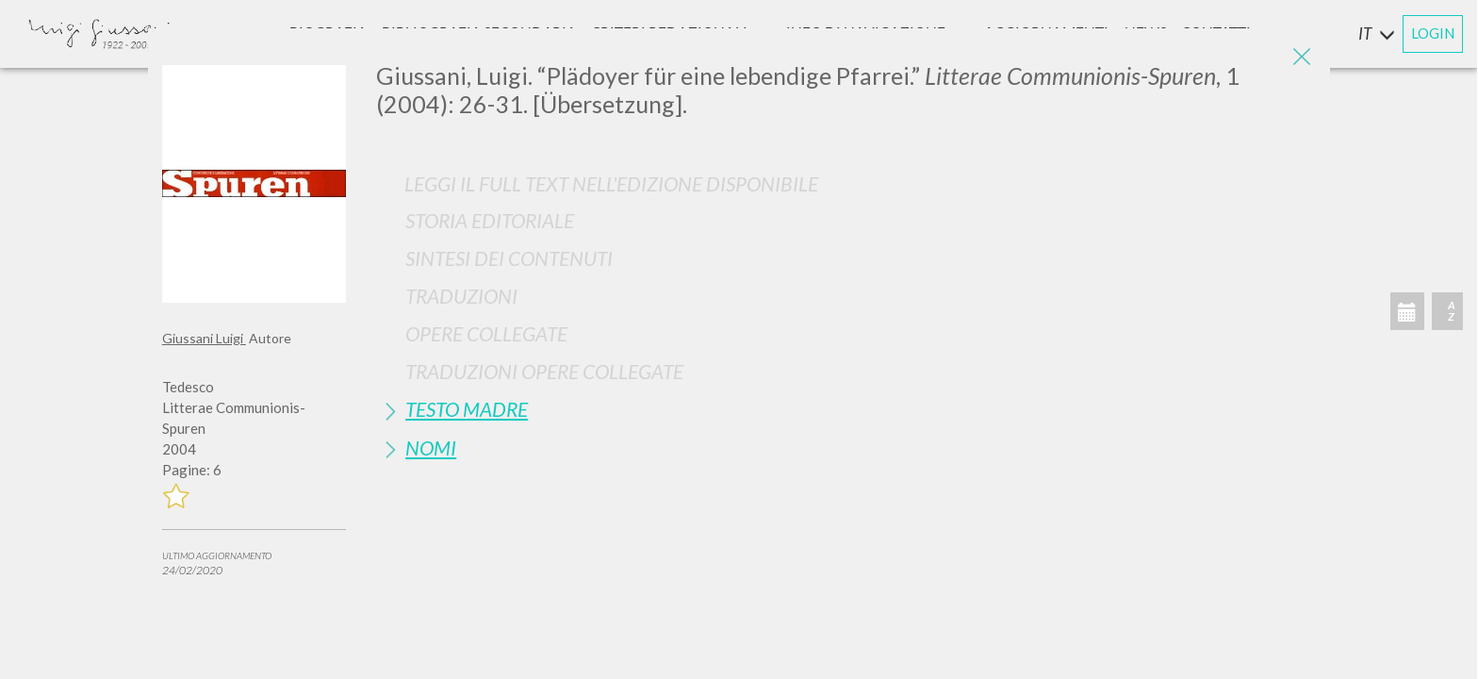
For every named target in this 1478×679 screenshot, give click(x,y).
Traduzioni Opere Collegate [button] (544, 371)
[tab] (846, 220)
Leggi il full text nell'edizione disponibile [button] (611, 183)
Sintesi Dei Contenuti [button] (509, 258)
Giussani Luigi (204, 338)
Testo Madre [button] (466, 409)
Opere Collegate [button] (486, 333)
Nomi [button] (430, 447)
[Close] (1302, 56)
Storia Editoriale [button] (489, 220)
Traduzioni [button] (461, 295)
